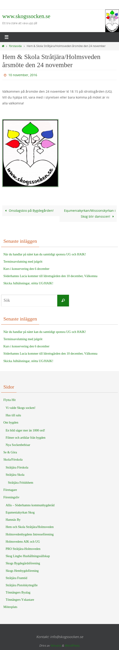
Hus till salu (13, 415)
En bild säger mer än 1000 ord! (25, 430)
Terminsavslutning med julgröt (22, 261)
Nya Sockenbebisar (18, 445)
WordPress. (72, 645)
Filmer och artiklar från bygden (25, 437)
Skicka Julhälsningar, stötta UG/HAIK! (28, 283)
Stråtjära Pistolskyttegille (22, 585)
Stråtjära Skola (15, 474)
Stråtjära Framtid (16, 578)
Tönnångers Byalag (18, 592)
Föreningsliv (11, 497)
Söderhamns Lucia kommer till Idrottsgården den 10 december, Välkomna (50, 276)
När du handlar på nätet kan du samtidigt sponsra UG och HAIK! (44, 254)
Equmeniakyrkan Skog (20, 512)
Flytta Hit (9, 400)
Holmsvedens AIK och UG (23, 541)
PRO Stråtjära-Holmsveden (23, 549)
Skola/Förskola (13, 459)
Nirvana (55, 645)
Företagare (10, 490)
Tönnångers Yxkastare (20, 599)
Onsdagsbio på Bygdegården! (28, 210)
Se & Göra (10, 452)
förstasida (15, 46)
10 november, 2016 (22, 75)
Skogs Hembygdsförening (22, 570)
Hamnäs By (13, 519)
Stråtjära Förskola (17, 467)
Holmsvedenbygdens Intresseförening (30, 534)
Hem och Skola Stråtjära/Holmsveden (30, 527)
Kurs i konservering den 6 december (26, 269)
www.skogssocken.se (26, 16)
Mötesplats (10, 607)
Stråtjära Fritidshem (20, 482)
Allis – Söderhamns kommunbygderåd (30, 505)
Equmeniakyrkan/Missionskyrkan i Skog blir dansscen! (90, 213)
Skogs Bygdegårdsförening (23, 563)
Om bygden (10, 422)
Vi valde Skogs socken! (21, 408)
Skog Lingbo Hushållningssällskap (28, 556)
